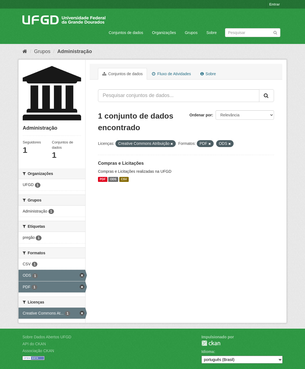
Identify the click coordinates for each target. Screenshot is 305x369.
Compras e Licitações (121, 163)
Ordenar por (201, 115)
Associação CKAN (38, 351)
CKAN (210, 343)
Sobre (211, 32)
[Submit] (275, 32)
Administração (74, 51)
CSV (124, 179)
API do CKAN (34, 344)
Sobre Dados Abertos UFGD (46, 337)
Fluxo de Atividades (171, 74)
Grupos (191, 32)
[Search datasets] (252, 32)
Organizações (164, 32)
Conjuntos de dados (126, 32)
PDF (102, 179)
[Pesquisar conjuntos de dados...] (178, 95)
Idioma (207, 351)
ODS (113, 179)
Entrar (274, 4)
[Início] (24, 51)
